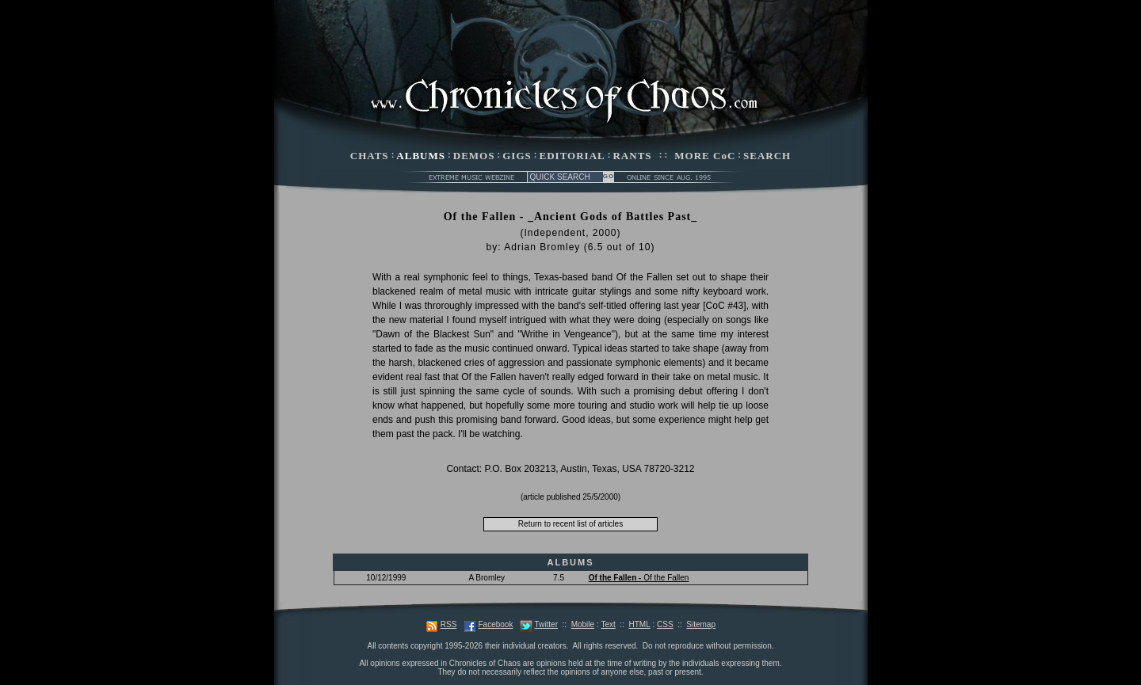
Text (608, 624)
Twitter (546, 624)
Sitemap (701, 624)
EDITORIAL (572, 156)
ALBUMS (420, 156)
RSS (449, 624)
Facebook (495, 624)
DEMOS (474, 156)
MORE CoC (704, 156)
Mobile (582, 624)
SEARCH (767, 156)
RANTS (631, 156)
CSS (665, 624)
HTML (639, 624)
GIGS (517, 156)
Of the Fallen (639, 577)
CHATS (369, 156)
